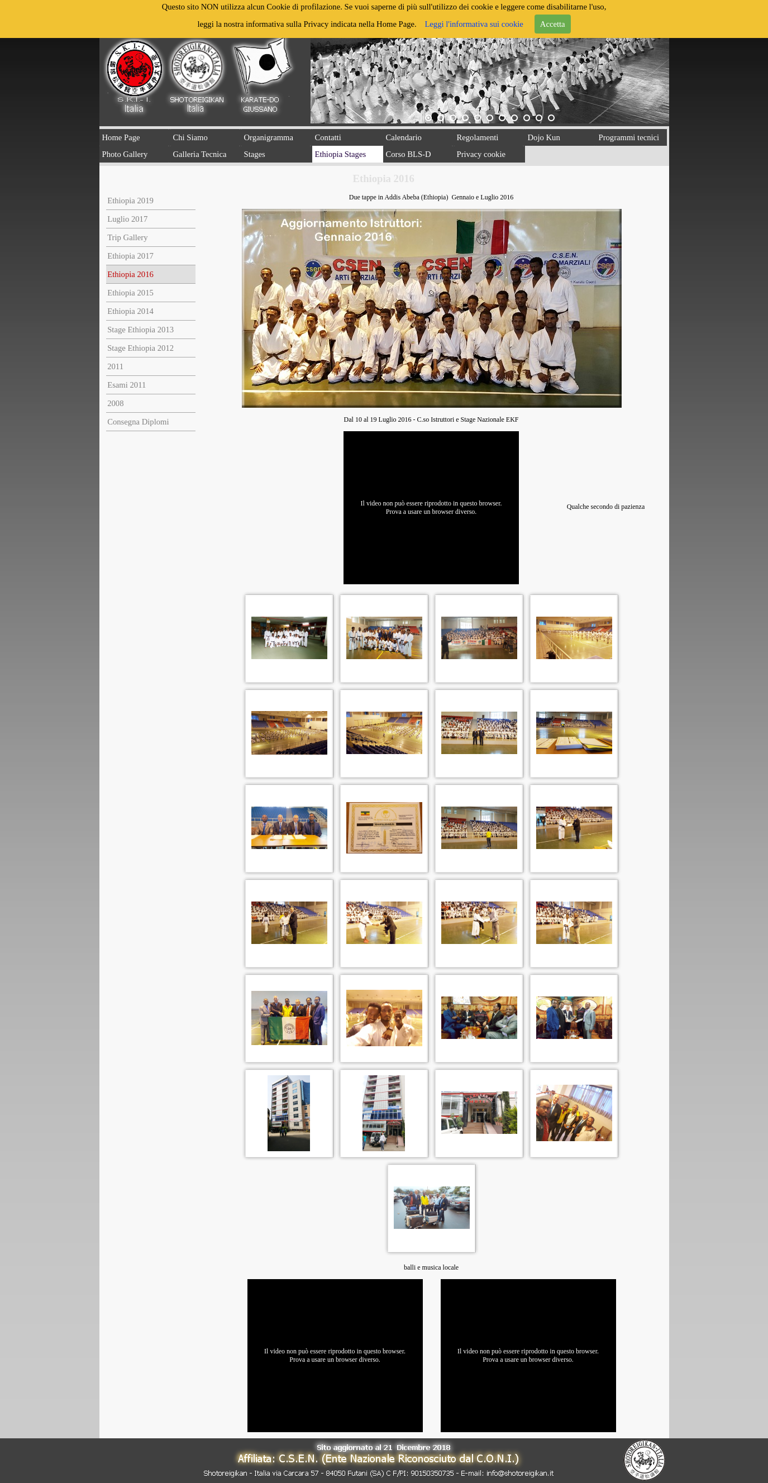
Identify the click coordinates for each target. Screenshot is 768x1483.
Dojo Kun (544, 137)
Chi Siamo (190, 137)
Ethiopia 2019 (130, 200)
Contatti (328, 137)
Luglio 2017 (127, 218)
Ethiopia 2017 (130, 255)
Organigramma (268, 137)
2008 (115, 403)
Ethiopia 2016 (130, 274)
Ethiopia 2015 (130, 292)
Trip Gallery (127, 237)
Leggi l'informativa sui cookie (473, 24)
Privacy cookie (481, 154)
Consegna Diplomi (138, 421)
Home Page (121, 137)
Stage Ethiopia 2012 (140, 348)
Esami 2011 (126, 384)
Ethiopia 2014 (130, 311)
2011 (115, 366)
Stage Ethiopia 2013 (140, 329)
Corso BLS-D (408, 154)
